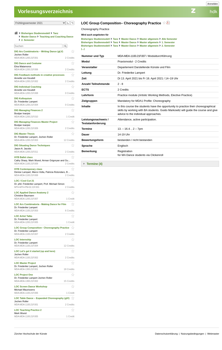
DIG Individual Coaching (28, 86)
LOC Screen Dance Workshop (31, 286)
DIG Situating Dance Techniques (32, 145)
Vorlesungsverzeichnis (45, 11)
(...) (83, 49)
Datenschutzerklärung (166, 333)
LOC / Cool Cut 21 (24, 180)
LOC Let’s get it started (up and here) (35, 251)
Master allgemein (149, 39)
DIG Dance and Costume (28, 63)
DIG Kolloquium (23, 98)
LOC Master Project (25, 263)
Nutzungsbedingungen (192, 333)
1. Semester (168, 42)
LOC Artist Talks (23, 216)
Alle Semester (169, 39)
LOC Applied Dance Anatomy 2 (31, 192)
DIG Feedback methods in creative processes (39, 75)
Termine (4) (94, 163)
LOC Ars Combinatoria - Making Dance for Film (40, 204)
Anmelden (212, 4)
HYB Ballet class (23, 157)
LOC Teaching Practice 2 (28, 310)
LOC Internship (23, 239)
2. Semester (27, 40)
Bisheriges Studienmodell (35, 33)
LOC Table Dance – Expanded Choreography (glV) (42, 298)
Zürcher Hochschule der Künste (30, 333)
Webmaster (213, 333)
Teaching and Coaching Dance (56, 36)
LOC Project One (23, 274)
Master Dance (29, 36)
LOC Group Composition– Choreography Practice (42, 227)
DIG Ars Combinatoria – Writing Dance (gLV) (39, 51)
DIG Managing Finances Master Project (36, 122)
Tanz (55, 33)
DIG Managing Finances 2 (28, 110)
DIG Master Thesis (24, 133)
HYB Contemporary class (28, 169)
